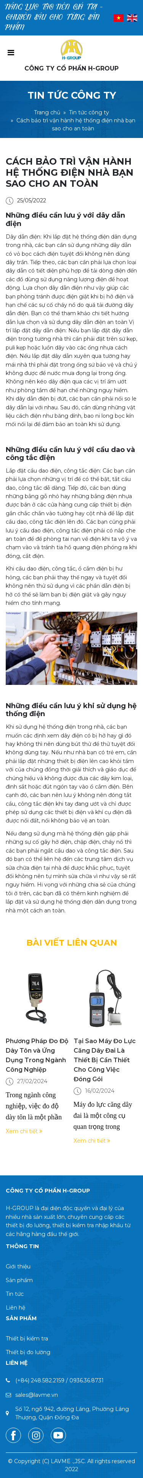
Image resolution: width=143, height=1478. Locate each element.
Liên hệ (15, 1307)
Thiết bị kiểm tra (27, 1338)
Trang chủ (47, 112)
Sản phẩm (19, 1280)
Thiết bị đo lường (28, 1352)
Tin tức (15, 1293)
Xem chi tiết (24, 1131)
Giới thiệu (18, 1266)
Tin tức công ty (89, 112)
